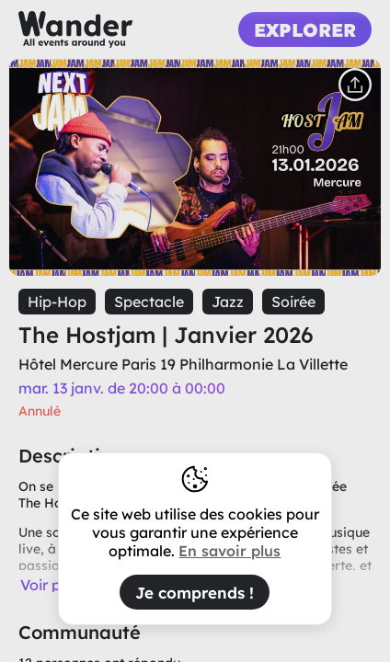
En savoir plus (229, 551)
